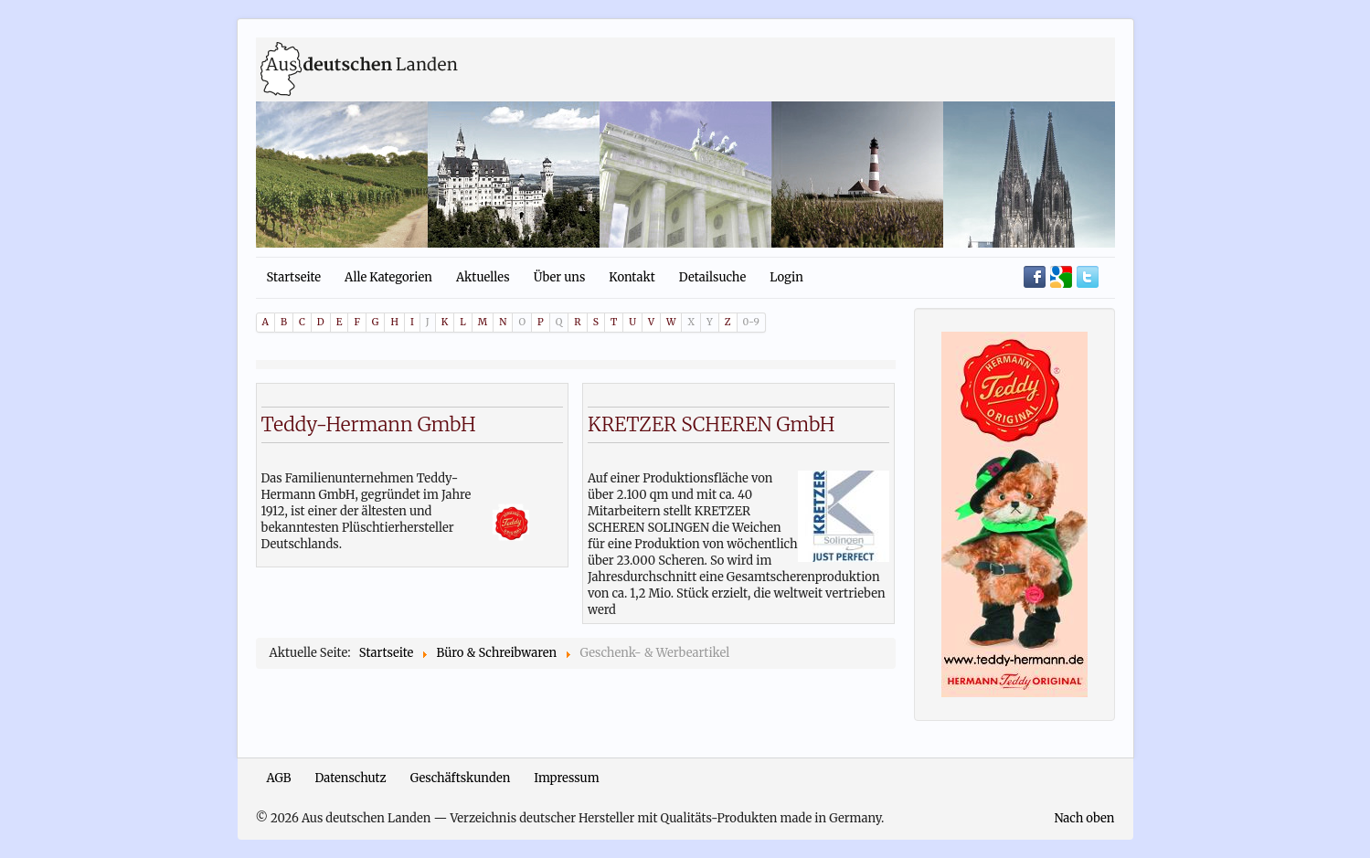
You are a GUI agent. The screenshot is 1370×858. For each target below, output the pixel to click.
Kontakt (631, 277)
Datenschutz (351, 778)
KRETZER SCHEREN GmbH (711, 424)
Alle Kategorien (388, 277)
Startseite (294, 277)
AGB (279, 778)
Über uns (560, 277)
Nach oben (1084, 818)
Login (786, 277)
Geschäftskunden (460, 778)
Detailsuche (712, 277)
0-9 (751, 322)
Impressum (566, 778)
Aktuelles (483, 277)
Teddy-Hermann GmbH (368, 424)
